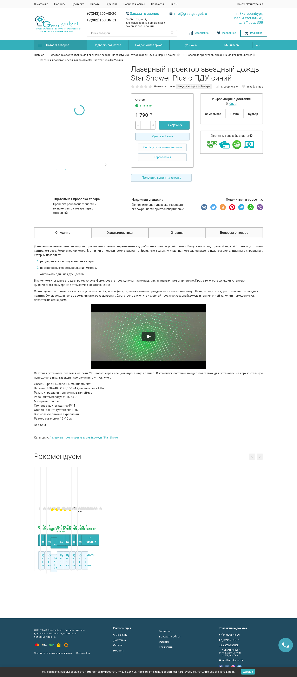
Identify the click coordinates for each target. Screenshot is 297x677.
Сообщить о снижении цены (162, 147)
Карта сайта (83, 653)
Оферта (164, 641)
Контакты (157, 4)
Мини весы (231, 45)
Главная (39, 54)
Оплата (95, 4)
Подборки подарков (149, 45)
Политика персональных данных (53, 653)
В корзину (174, 125)
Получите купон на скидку (161, 177)
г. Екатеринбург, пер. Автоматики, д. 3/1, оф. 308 (248, 18)
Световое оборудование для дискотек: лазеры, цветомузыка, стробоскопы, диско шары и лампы (113, 54)
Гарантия (111, 4)
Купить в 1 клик (162, 136)
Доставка (78, 4)
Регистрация (255, 4)
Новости (59, 4)
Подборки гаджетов (107, 45)
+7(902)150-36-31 (101, 20)
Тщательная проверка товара (76, 199)
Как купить (166, 647)
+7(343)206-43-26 (101, 13)
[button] (106, 165)
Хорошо (248, 671)
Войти (241, 4)
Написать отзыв (164, 86)
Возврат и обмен (134, 4)
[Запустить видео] (148, 336)
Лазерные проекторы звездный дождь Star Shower (219, 54)
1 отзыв (184, 560)
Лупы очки (190, 45)
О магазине (41, 4)
